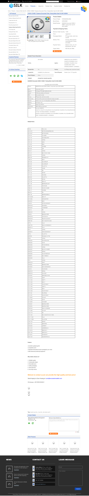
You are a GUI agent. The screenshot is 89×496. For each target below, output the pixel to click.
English (79, 1)
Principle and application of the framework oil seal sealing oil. (21, 467)
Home (26, 6)
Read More (16, 470)
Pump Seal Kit (11, 22)
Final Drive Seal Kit (12, 25)
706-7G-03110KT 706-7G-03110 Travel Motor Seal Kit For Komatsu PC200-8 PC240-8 (74, 450)
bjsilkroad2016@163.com (15, 1)
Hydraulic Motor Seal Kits (21, 10)
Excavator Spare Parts (13, 38)
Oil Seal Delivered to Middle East (20, 482)
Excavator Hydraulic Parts (14, 49)
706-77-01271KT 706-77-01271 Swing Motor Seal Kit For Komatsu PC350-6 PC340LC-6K (42, 450)
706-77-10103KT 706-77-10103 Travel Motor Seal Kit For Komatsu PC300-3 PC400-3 (64, 450)
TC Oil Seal (11, 29)
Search (60, 1)
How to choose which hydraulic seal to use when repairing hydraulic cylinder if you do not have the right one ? (21, 475)
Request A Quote (70, 1)
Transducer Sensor (12, 45)
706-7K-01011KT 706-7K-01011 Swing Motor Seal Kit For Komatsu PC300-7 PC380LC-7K (32, 450)
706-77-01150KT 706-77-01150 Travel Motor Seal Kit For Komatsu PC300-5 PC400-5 (53, 450)
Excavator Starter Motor (13, 54)
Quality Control (58, 6)
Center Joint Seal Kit (13, 36)
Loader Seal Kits (12, 20)
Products (32, 6)
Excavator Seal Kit (12, 15)
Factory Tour (49, 6)
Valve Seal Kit (11, 34)
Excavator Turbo (12, 47)
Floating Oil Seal (12, 31)
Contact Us (67, 6)
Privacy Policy (15, 494)
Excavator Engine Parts (13, 40)
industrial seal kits (33, 412)
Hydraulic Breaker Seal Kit (14, 18)
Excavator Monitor (12, 52)
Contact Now (58, 51)
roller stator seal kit (46, 412)
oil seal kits (40, 412)
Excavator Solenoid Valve (14, 43)
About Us (40, 6)
